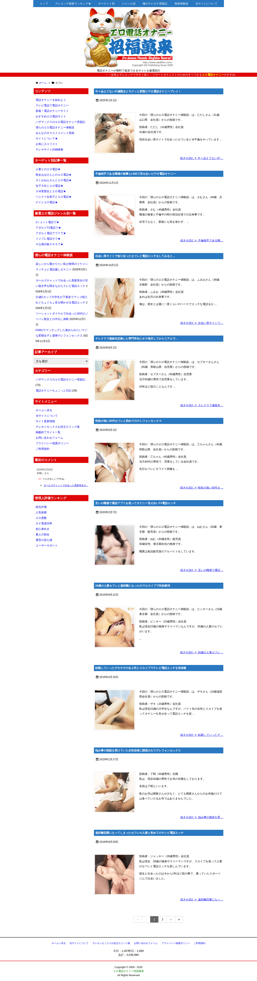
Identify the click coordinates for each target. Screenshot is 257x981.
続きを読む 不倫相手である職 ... (201, 240)
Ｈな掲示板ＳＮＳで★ (49, 244)
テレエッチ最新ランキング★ (73, 3)
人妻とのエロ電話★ (48, 169)
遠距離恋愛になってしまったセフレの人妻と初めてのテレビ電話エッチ (139, 832)
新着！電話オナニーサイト (52, 110)
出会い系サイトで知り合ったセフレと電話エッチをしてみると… (135, 256)
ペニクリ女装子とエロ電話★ (53, 196)
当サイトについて (206, 3)
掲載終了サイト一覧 (48, 432)
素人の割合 (42, 534)
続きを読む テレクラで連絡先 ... (201, 405)
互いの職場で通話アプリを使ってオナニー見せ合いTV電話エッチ (135, 503)
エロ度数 (41, 517)
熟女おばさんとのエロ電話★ (53, 174)
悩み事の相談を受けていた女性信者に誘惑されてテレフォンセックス (138, 750)
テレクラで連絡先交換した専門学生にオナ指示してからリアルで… (136, 338)
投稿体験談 (181, 3)
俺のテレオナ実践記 (155, 3)
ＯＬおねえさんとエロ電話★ (53, 180)
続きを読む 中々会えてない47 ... (201, 158)
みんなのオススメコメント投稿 (55, 132)
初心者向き (42, 528)
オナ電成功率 (44, 523)
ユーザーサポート (47, 545)
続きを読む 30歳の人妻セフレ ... (201, 652)
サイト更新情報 (45, 421)
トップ (44, 3)
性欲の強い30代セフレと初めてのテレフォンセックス (128, 420)
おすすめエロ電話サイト (51, 116)
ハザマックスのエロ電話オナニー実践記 (60, 121)
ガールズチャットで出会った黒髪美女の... (66, 485)
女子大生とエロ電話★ (49, 185)
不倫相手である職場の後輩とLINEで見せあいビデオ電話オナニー (135, 173)
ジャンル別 (128, 3)
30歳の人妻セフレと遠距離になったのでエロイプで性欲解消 (132, 585)
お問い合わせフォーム (49, 437)
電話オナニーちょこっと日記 (53, 390)
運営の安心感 (44, 539)
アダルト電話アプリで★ (51, 233)
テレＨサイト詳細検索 (49, 149)
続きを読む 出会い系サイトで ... (201, 323)
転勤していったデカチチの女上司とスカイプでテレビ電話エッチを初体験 (140, 667)
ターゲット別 (106, 3)
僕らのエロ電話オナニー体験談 (55, 127)
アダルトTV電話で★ (48, 227)
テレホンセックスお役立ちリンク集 (58, 426)
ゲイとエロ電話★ (47, 202)
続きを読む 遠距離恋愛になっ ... (201, 899)
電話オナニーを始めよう (51, 99)
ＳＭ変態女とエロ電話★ (51, 191)
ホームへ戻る (44, 410)
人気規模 (41, 512)
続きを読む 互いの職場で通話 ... (201, 570)
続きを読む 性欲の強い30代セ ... (201, 487)
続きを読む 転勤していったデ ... (201, 734)
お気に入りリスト (47, 144)
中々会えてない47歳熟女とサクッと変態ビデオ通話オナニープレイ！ (138, 91)
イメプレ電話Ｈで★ (48, 238)
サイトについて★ (47, 138)
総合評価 (41, 506)
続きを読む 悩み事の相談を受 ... (201, 817)
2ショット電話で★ (47, 222)
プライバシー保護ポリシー (52, 443)
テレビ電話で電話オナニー (52, 105)
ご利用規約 (42, 448)
